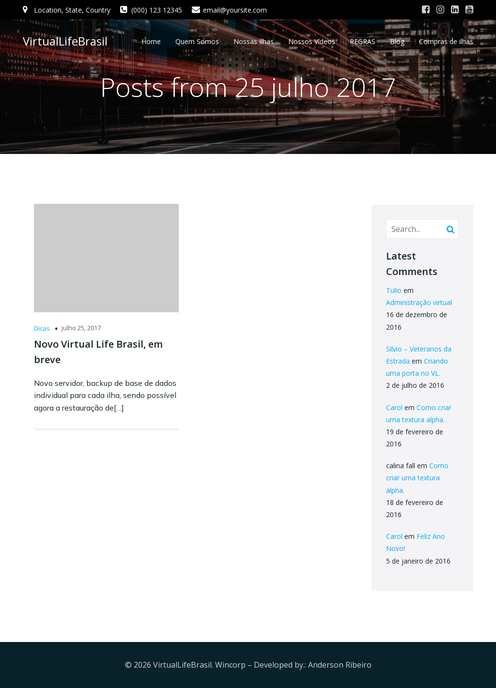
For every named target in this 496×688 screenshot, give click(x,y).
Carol (394, 407)
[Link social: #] (425, 9)
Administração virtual (419, 302)
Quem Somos (197, 41)
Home (151, 41)
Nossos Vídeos (311, 41)
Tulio (394, 290)
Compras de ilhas (446, 41)
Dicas (42, 328)
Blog (397, 41)
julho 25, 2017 (81, 327)
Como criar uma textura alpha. (417, 477)
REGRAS (362, 41)
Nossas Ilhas (253, 41)
